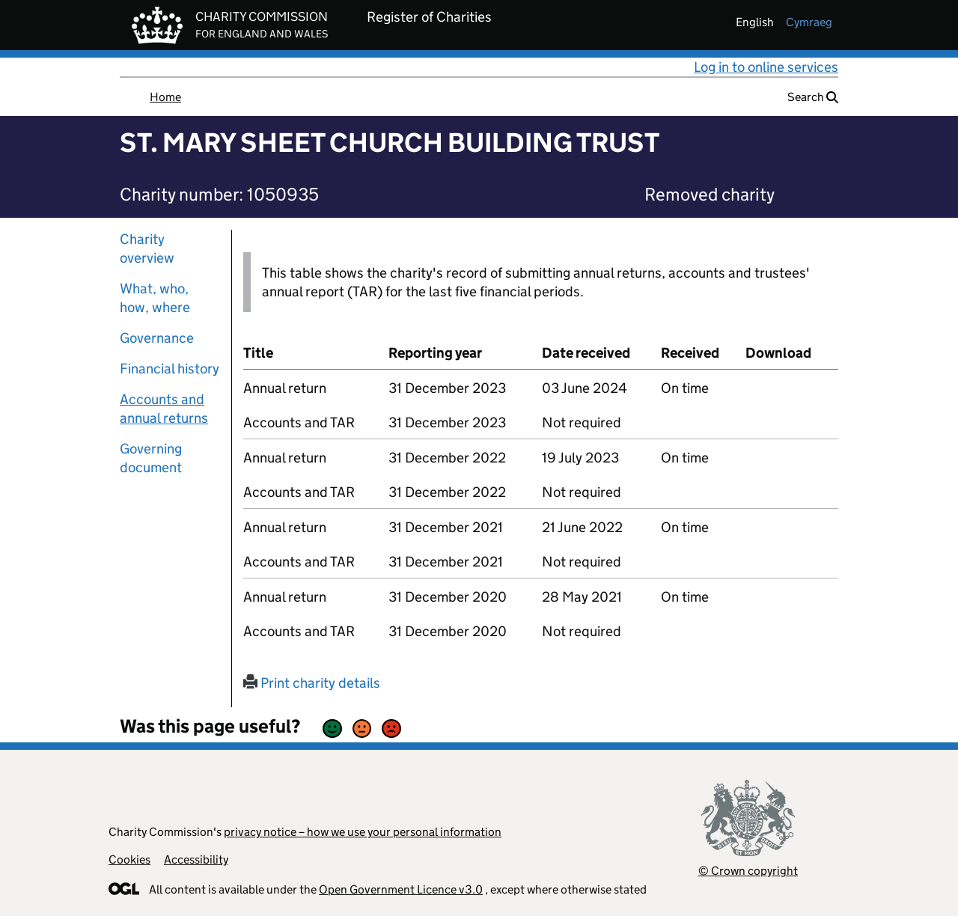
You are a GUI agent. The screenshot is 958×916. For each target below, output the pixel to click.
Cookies (129, 859)
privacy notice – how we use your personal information (362, 832)
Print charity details (311, 682)
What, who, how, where (155, 298)
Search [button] (812, 97)
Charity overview (147, 248)
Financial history (169, 368)
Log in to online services (766, 67)
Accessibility (196, 859)
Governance (157, 337)
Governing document (151, 458)
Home (165, 97)
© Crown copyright (748, 871)
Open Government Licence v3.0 (401, 889)
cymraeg (809, 22)
